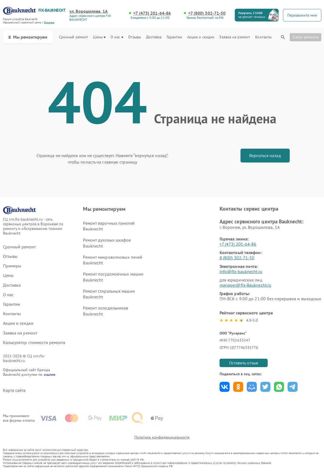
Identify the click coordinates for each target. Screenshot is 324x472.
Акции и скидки (200, 37)
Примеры (12, 265)
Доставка (154, 37)
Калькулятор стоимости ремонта (34, 342)
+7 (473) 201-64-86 (152, 13)
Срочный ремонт (73, 37)
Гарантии (174, 37)
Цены (99, 37)
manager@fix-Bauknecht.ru (245, 285)
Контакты (263, 37)
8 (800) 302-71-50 (237, 257)
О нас (116, 37)
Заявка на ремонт (234, 37)
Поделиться (225, 387)
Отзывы (134, 37)
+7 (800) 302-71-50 (207, 13)
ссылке (49, 374)
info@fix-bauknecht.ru (241, 271)
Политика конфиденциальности (162, 437)
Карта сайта (14, 390)
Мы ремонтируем (27, 37)
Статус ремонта (305, 37)
